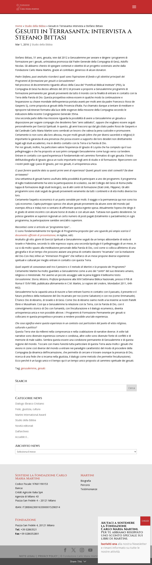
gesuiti (41, 368)
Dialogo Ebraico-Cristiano (29, 403)
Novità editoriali (24, 425)
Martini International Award (30, 414)
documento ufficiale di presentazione (35, 235)
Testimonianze (89, 489)
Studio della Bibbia (35, 26)
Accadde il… (21, 437)
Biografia (86, 480)
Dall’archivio (22, 431)
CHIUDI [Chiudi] (145, 520)
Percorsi (85, 485)
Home (18, 26)
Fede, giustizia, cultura (27, 409)
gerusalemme (28, 368)
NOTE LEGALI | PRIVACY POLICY (38, 556)
